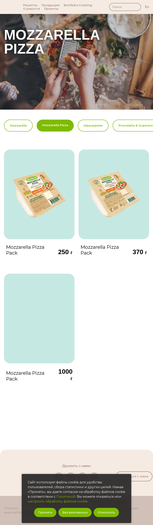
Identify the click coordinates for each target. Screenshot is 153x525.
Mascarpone (93, 125)
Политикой (66, 496)
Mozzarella (18, 125)
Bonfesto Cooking (78, 5)
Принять (45, 512)
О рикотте (31, 9)
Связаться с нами (134, 476)
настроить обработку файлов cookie (57, 501)
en (147, 7)
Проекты (51, 9)
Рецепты (30, 5)
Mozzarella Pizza (55, 125)
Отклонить (106, 512)
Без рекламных (75, 512)
